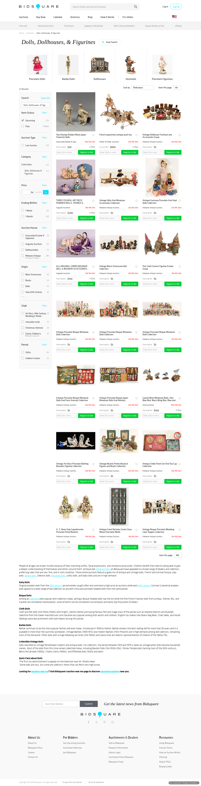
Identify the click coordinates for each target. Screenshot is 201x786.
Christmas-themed (35, 327)
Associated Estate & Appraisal (35, 236)
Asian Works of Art (154, 25)
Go (46, 192)
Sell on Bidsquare (116, 743)
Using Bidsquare (166, 743)
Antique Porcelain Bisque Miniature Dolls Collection (72, 333)
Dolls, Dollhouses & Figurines (37, 172)
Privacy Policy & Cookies (72, 782)
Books (35, 280)
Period (24, 344)
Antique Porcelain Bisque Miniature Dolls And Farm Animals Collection (72, 399)
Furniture (69, 25)
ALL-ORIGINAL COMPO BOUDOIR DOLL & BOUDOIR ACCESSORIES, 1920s (72, 267)
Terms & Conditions (96, 782)
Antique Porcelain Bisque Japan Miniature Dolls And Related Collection (113, 399)
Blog (90, 17)
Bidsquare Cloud (116, 761)
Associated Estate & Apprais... (67, 142)
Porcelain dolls (58, 575)
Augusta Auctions (35, 244)
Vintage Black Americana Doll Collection (113, 267)
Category (26, 156)
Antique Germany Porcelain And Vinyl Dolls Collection (160, 201)
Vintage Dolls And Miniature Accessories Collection (112, 201)
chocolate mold (35, 322)
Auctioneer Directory (72, 747)
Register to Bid (86, 152)
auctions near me (39, 671)
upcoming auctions (110, 671)
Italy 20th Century (35, 292)
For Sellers (127, 17)
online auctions (102, 569)
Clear (44, 112)
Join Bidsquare (69, 752)
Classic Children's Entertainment (35, 335)
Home (21, 33)
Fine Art (23, 25)
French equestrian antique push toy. (115, 134)
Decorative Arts (46, 25)
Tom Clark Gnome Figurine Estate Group (158, 267)
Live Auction (35, 145)
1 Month (35, 216)
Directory (75, 17)
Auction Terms (165, 747)
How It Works (107, 17)
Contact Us (33, 757)
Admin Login (114, 752)
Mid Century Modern (124, 25)
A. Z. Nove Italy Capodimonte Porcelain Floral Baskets (69, 530)
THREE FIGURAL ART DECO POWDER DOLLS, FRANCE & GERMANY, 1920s (69, 201)
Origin (24, 266)
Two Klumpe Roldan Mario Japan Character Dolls (71, 136)
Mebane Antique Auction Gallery (35, 257)
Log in (165, 6)
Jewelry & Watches (94, 25)
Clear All (45, 98)
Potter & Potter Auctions (109, 142)
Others (178, 25)
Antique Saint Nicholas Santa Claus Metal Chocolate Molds (115, 530)
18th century (56, 585)
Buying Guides (165, 766)
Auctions (23, 17)
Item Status (27, 112)
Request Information (118, 747)
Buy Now (40, 17)
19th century (144, 585)
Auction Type (28, 137)
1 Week (35, 210)
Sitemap (163, 757)
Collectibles (35, 164)
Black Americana (35, 274)
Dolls (35, 286)
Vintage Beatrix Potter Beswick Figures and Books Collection (113, 465)
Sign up (176, 6)
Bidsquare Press (35, 747)
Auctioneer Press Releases (121, 757)
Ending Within (29, 202)
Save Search (111, 42)
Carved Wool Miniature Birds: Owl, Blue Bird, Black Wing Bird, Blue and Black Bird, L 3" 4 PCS (159, 399)
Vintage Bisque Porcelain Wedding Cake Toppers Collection (158, 530)
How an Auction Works (169, 752)
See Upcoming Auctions (74, 743)
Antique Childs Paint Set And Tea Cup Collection (160, 465)
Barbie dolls (30, 575)
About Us (32, 743)
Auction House (29, 227)
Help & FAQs (165, 761)
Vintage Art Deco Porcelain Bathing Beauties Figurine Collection (72, 465)
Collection (30, 33)
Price (24, 185)
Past (35, 126)
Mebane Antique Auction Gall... (153, 142)
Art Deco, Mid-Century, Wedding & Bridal (35, 314)
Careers (31, 752)
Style (24, 305)
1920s (35, 352)
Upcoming (35, 120)
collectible (34, 598)
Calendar (57, 17)
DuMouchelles (35, 250)
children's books (35, 358)
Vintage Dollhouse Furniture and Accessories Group (157, 136)
